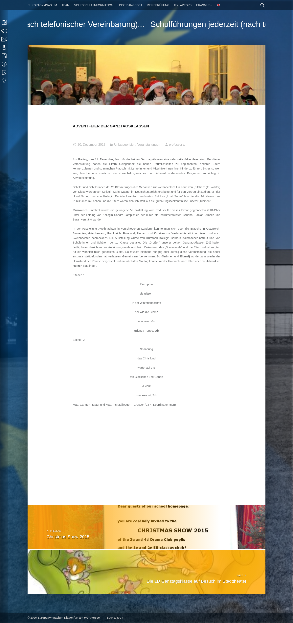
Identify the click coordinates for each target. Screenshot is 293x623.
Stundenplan (4, 22)
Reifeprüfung (158, 5)
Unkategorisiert (125, 144)
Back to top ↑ (115, 617)
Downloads (4, 56)
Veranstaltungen (148, 144)
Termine (4, 64)
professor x (177, 144)
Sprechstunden (4, 31)
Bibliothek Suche (4, 72)
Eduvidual (4, 81)
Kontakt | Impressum (4, 39)
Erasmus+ (204, 5)
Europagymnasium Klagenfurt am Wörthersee (69, 617)
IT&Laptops (183, 5)
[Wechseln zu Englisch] (218, 5)
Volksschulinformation (93, 5)
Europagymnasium (42, 5)
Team (66, 5)
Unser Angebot (130, 5)
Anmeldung (4, 47)
